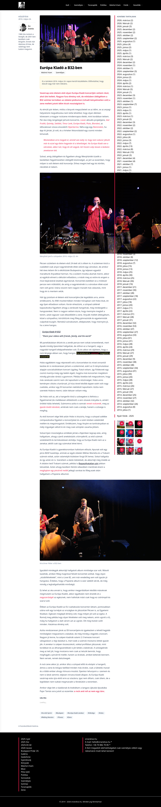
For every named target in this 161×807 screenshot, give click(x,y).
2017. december (124, 287)
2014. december (124, 395)
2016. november (124, 326)
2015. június (122, 377)
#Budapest (59, 713)
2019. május (122, 239)
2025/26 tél (26, 745)
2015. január (123, 392)
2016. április (122, 347)
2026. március (123, 20)
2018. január (123, 284)
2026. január (123, 26)
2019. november (124, 221)
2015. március (123, 386)
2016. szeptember (125, 332)
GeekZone (26, 757)
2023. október (123, 101)
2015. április (122, 383)
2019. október (123, 224)
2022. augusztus (124, 134)
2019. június (122, 236)
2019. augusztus (124, 230)
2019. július (122, 233)
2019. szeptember (125, 227)
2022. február (123, 152)
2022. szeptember (125, 131)
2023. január (123, 119)
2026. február (123, 23)
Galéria (24, 754)
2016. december (124, 323)
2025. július (122, 44)
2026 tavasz (26, 748)
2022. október (123, 128)
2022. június (122, 140)
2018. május (122, 272)
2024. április (122, 83)
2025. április (122, 53)
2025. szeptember (125, 38)
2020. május (122, 203)
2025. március (123, 56)
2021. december (124, 158)
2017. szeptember (125, 296)
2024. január (123, 92)
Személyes (60, 72)
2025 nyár (25, 739)
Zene (23, 790)
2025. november (124, 32)
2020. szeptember (125, 194)
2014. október (123, 401)
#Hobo (101, 713)
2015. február (123, 389)
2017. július (122, 302)
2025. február (123, 59)
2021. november (124, 161)
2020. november (124, 188)
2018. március (123, 278)
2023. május (122, 110)
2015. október (123, 365)
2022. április (122, 146)
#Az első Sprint (46, 713)
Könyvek (25, 763)
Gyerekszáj (26, 760)
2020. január (123, 215)
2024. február (123, 89)
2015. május (122, 380)
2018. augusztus (124, 263)
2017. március (123, 314)
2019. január (123, 251)
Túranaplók (26, 787)
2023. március (123, 116)
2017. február (123, 317)
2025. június (122, 47)
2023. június (122, 107)
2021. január (123, 182)
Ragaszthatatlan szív (88, 463)
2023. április (122, 113)
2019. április (122, 242)
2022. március (123, 149)
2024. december (124, 62)
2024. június (122, 77)
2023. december (124, 95)
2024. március (123, 86)
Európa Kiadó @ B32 (51, 331)
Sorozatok (25, 778)
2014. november (124, 398)
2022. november (124, 125)
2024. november (124, 65)
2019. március (123, 245)
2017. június (122, 305)
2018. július (122, 266)
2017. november (124, 290)
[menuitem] (92, 5)
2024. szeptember (125, 71)
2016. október (123, 329)
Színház (24, 784)
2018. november (124, 254)
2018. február (123, 281)
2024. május (122, 80)
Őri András (31, 27)
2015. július (122, 374)
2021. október (123, 164)
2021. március (123, 176)
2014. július (122, 410)
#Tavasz (60, 717)
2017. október (123, 293)
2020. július (122, 200)
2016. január (123, 356)
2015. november (124, 362)
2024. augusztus (124, 74)
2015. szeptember (125, 368)
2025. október (123, 35)
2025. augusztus (124, 41)
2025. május (122, 50)
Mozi (23, 769)
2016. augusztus (124, 335)
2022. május (122, 143)
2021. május (122, 170)
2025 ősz (25, 742)
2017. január (123, 320)
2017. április (122, 311)
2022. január (123, 155)
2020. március (123, 209)
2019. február (123, 248)
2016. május (122, 344)
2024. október (123, 68)
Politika (24, 775)
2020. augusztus (124, 197)
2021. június (122, 167)
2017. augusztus (124, 299)
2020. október (123, 191)
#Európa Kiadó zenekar (75, 713)
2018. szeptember (125, 260)
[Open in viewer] (122, 423)
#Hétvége (91, 713)
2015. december (124, 359)
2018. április (122, 275)
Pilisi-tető (25, 772)
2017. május (122, 308)
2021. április (122, 173)
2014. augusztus (124, 407)
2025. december (124, 29)
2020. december (124, 185)
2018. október (123, 257)
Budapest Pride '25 (30, 751)
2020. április (122, 206)
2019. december (124, 218)
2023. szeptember (125, 104)
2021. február (123, 179)
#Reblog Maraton (47, 717)
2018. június (122, 269)
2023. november (124, 98)
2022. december (124, 122)
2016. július (122, 338)
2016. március (123, 350)
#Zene (69, 717)
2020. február (123, 212)
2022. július (122, 137)
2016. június (122, 341)
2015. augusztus (124, 371)
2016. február (123, 353)
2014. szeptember (125, 404)
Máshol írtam (46, 72)
